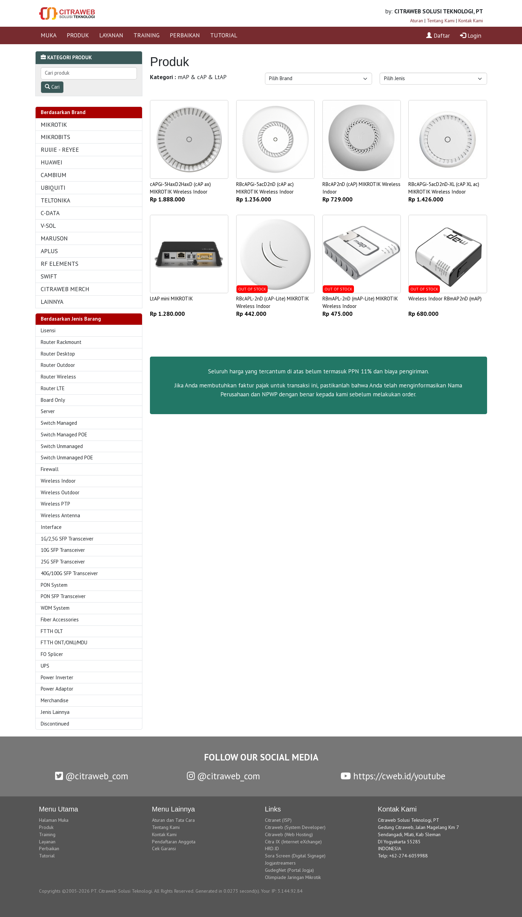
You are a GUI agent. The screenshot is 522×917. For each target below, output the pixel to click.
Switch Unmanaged (62, 446)
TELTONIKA (55, 200)
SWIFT (49, 276)
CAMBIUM (53, 175)
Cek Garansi (164, 848)
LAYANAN (111, 35)
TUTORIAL (223, 35)
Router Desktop (58, 353)
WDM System (55, 608)
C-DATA (50, 213)
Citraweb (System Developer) (295, 827)
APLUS (49, 251)
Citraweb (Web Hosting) (289, 834)
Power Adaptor (57, 688)
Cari (52, 87)
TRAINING (146, 35)
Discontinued (55, 723)
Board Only (53, 400)
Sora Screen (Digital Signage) (295, 856)
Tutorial (47, 856)
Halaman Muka (53, 820)
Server (48, 411)
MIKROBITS (55, 137)
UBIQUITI (53, 187)
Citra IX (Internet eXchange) (293, 842)
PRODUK (78, 35)
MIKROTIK (54, 124)
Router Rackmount (61, 342)
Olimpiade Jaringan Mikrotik (293, 877)
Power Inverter (57, 677)
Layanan (47, 842)
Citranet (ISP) (278, 820)
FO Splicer (52, 654)
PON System (54, 585)
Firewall (50, 469)
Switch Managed (59, 423)
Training (47, 834)
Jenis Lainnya (55, 712)
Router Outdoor (58, 365)
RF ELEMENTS (59, 264)
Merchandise (54, 700)
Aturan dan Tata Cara (173, 820)
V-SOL (48, 226)
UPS (45, 665)
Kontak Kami (470, 20)
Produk (46, 827)
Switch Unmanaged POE (67, 457)
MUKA (48, 35)
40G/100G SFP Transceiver (69, 573)
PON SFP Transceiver (63, 596)
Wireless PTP (55, 503)
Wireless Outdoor (60, 492)
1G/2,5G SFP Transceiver (67, 538)
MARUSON (54, 238)
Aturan (416, 20)
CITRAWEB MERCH (65, 289)
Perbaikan (49, 848)
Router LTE (53, 388)
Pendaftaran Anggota (173, 842)
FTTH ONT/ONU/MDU (64, 642)
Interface (51, 527)
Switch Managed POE (64, 434)
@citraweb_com (91, 776)
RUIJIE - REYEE (60, 149)
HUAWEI (51, 162)
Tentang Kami (441, 20)
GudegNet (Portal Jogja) (289, 870)
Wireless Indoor (58, 481)
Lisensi (48, 330)
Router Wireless (58, 376)
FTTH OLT (52, 631)
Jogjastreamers (280, 863)
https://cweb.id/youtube (393, 776)
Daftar (438, 35)
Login (470, 35)
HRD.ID (272, 848)
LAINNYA (52, 302)
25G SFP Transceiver (63, 561)
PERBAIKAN (185, 35)
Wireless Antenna (60, 515)
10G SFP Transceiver (63, 550)
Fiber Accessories (60, 619)
